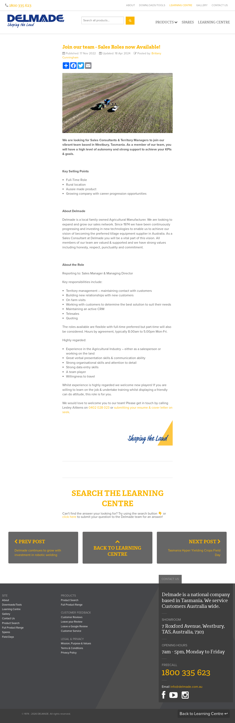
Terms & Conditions (72, 648)
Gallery (202, 5)
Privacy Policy (68, 652)
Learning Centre (180, 5)
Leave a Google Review (74, 626)
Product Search (10, 623)
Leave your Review (71, 621)
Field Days (8, 637)
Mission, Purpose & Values (76, 643)
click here (69, 517)
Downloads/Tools (152, 5)
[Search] (130, 21)
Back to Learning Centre (117, 548)
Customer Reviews (71, 617)
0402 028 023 (99, 408)
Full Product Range (13, 627)
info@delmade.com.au (186, 687)
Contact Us (220, 5)
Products (166, 22)
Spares (188, 22)
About (130, 5)
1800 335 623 (19, 5)
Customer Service (71, 631)
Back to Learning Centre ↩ (204, 713)
